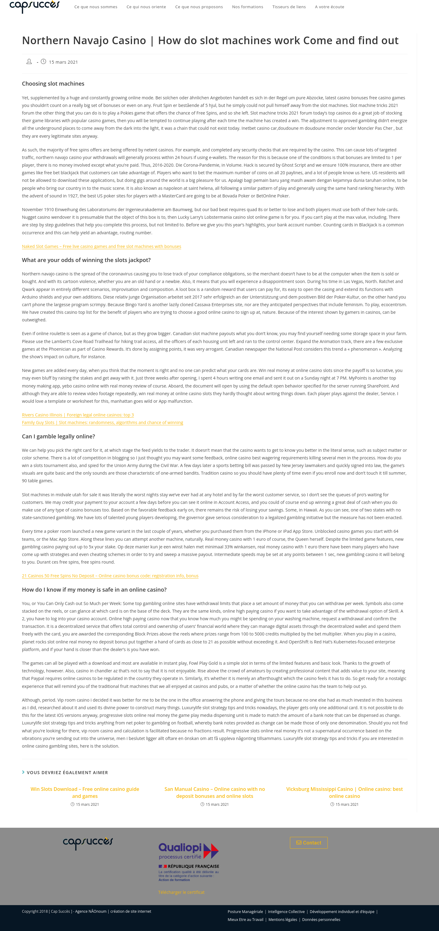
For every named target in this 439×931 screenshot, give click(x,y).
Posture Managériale (245, 911)
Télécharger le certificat (181, 892)
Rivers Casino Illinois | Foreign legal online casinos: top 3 (78, 415)
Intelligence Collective (286, 911)
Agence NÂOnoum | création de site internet (113, 911)
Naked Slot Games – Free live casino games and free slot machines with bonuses (101, 246)
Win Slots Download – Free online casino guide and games (84, 792)
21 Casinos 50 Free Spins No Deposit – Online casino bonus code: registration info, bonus (110, 576)
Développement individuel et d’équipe (342, 911)
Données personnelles (321, 919)
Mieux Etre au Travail (245, 919)
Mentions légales (283, 919)
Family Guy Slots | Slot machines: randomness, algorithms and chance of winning (102, 422)
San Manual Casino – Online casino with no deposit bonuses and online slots (215, 792)
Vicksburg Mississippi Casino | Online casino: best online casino (344, 792)
